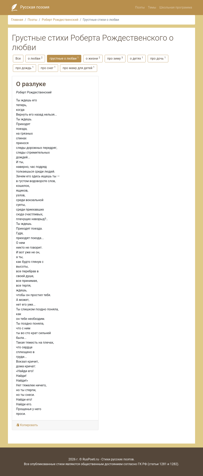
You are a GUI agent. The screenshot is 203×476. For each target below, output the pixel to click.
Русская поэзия (29, 7)
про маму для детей (79, 68)
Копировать (27, 425)
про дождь (24, 68)
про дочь (158, 58)
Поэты (140, 7)
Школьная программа (175, 7)
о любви (35, 58)
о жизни (93, 58)
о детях (136, 58)
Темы (152, 7)
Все (18, 58)
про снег (48, 68)
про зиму (115, 58)
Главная (17, 20)
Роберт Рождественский (60, 20)
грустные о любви (64, 58)
